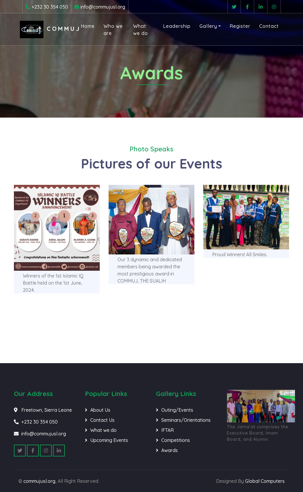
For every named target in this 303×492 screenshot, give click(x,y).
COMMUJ (50, 30)
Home (89, 26)
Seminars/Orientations (186, 420)
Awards (169, 450)
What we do (140, 29)
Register (237, 26)
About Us (100, 410)
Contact (266, 26)
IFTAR (167, 430)
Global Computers (265, 481)
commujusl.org (39, 481)
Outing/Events (177, 410)
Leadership (174, 26)
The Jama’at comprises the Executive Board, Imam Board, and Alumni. (257, 433)
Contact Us (102, 420)
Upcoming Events (109, 440)
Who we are (113, 29)
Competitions (175, 440)
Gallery (206, 26)
